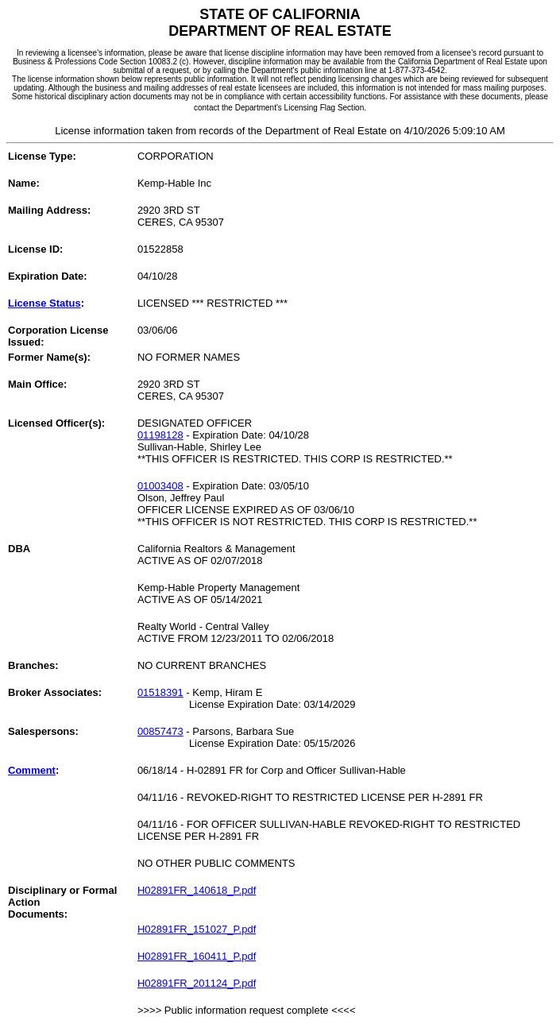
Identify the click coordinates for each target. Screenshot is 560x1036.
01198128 (160, 435)
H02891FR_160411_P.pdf (196, 956)
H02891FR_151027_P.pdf (196, 929)
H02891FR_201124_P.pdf (196, 983)
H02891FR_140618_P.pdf (196, 890)
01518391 (160, 692)
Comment (32, 770)
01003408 (160, 486)
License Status (44, 303)
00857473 (160, 731)
